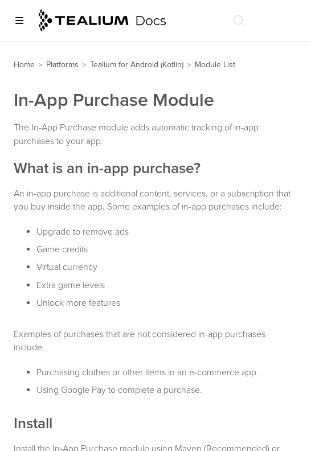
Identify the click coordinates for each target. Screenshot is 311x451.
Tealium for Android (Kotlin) (136, 64)
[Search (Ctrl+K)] (238, 20)
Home (24, 64)
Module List (215, 64)
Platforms (62, 64)
